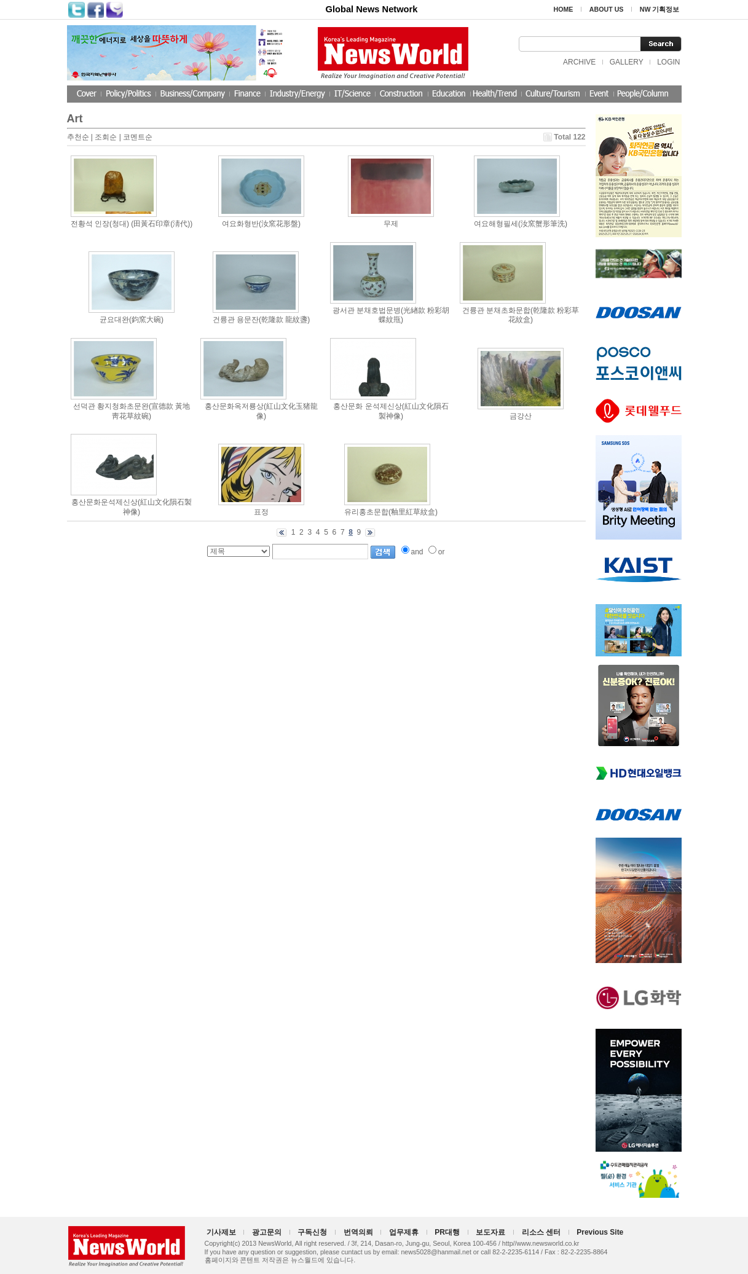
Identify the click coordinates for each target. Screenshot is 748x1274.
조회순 (106, 137)
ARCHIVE (579, 62)
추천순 (78, 137)
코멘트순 (137, 137)
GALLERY (627, 62)
